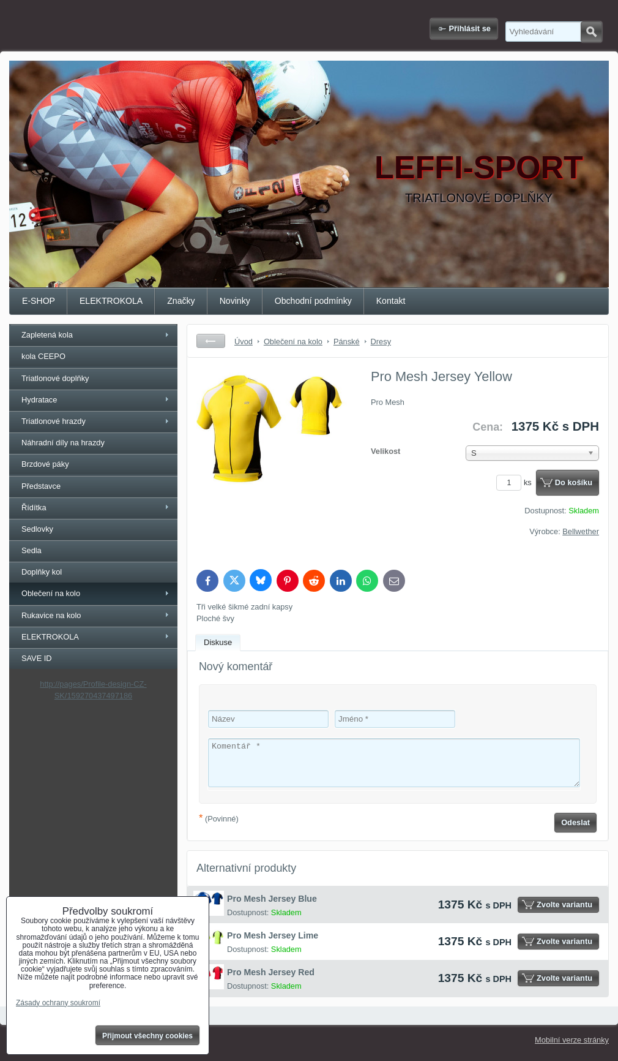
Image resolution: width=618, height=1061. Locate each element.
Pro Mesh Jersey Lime (272, 935)
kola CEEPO (43, 356)
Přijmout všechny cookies (147, 1036)
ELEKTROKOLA (111, 301)
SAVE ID (36, 658)
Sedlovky (37, 529)
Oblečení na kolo (50, 593)
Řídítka (34, 507)
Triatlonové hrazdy (53, 421)
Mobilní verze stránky (572, 1039)
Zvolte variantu (564, 904)
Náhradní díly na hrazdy (63, 442)
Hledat (591, 31)
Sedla (31, 550)
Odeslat (575, 822)
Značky (181, 301)
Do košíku (573, 482)
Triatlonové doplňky (55, 378)
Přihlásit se (470, 28)
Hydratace (39, 399)
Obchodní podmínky (313, 301)
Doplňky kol (41, 571)
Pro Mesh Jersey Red (271, 972)
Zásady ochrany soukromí (58, 1003)
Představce (41, 486)
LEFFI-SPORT (478, 167)
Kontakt (391, 301)
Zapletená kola (47, 334)
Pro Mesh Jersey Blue (272, 899)
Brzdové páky (45, 464)
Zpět (210, 341)
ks (515, 482)
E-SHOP (38, 301)
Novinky (235, 301)
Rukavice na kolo (51, 615)
